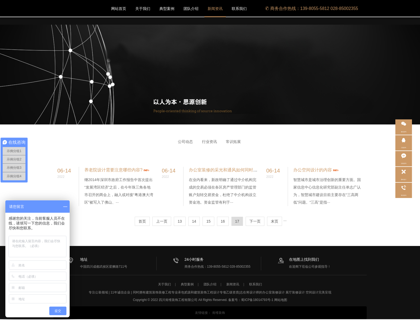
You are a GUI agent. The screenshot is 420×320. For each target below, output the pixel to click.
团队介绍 (190, 8)
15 (208, 221)
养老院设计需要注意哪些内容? (113, 170)
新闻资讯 (215, 8)
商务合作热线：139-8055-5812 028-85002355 (311, 8)
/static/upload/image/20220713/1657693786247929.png (74, 8)
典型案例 (166, 8)
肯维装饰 (218, 313)
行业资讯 (209, 141)
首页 (142, 221)
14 (194, 221)
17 (237, 221)
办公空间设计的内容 (312, 170)
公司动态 (185, 141)
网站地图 (280, 301)
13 (180, 221)
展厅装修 (292, 293)
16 (223, 221)
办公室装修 (270, 293)
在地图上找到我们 (301, 259)
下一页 (255, 221)
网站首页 (118, 8)
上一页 (161, 221)
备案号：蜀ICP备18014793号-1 (250, 301)
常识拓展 (233, 141)
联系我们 (239, 8)
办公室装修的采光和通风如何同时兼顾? (226, 170)
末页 (274, 221)
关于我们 (142, 8)
